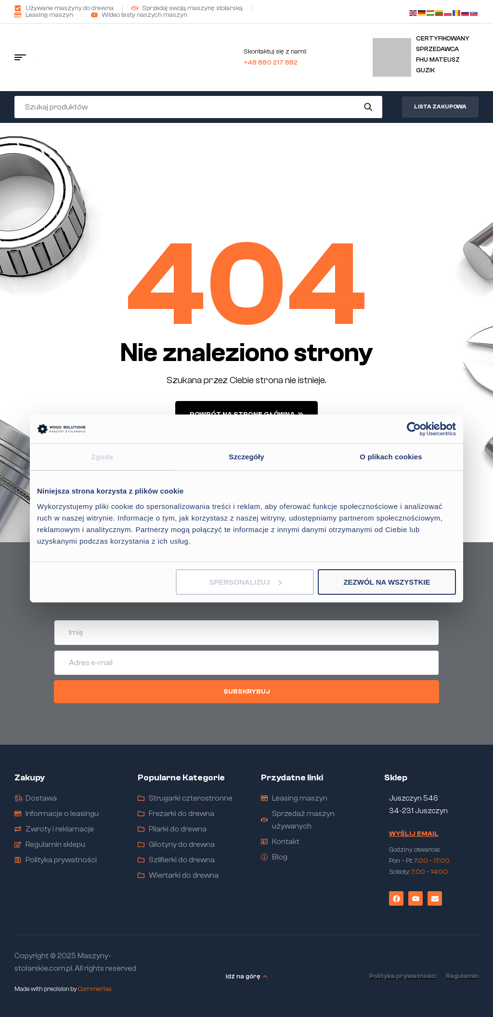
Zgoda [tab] (102, 457)
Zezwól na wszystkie (386, 582)
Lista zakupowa (440, 106)
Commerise (95, 988)
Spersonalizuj (245, 582)
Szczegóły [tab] (246, 457)
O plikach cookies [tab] (391, 457)
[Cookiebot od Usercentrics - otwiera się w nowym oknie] (414, 429)
